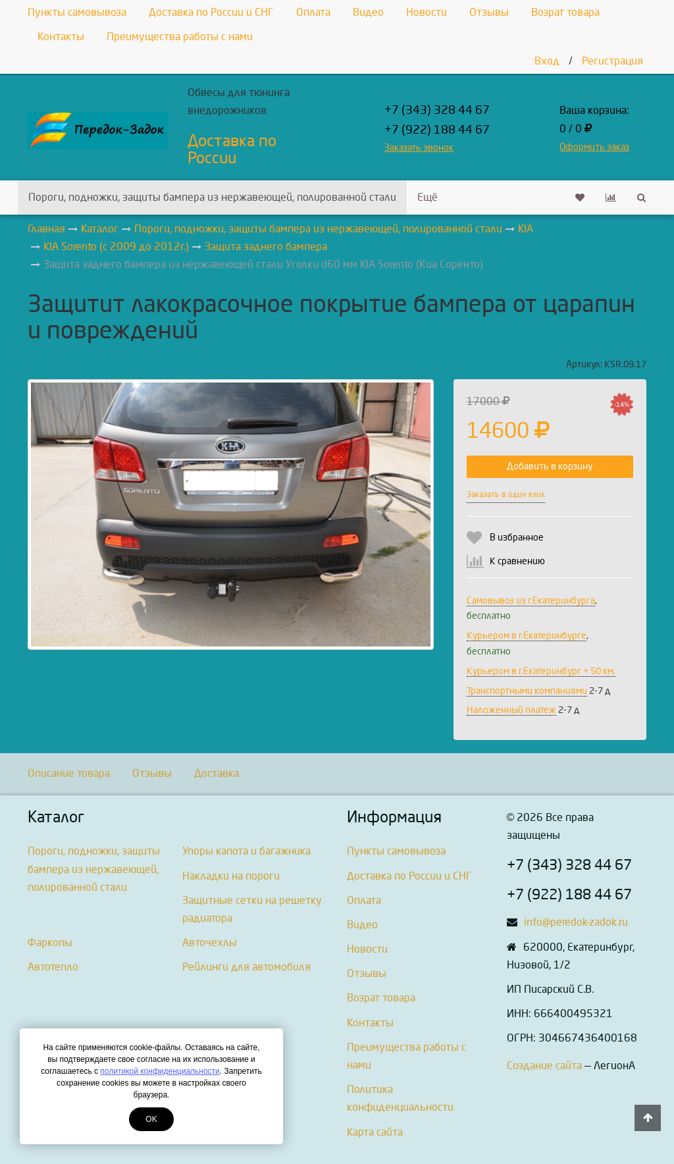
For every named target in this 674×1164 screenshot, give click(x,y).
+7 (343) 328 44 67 (437, 110)
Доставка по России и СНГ (211, 12)
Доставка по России (232, 149)
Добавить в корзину (549, 466)
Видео (368, 12)
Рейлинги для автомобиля (246, 966)
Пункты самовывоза (77, 12)
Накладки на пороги (231, 876)
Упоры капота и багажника (246, 851)
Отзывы (489, 12)
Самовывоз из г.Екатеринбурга (531, 601)
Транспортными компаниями (527, 691)
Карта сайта (375, 1132)
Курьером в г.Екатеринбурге (526, 636)
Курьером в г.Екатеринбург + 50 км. (541, 671)
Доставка (216, 773)
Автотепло (53, 966)
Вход (546, 60)
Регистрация (612, 60)
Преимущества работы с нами (180, 36)
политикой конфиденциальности (159, 1071)
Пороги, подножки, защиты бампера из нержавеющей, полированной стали (212, 197)
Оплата (313, 12)
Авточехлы (209, 942)
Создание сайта (544, 1065)
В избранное (517, 537)
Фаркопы (50, 942)
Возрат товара (565, 12)
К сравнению (517, 561)
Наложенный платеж (511, 710)
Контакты (61, 36)
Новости (426, 12)
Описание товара (69, 773)
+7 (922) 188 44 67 (437, 130)
